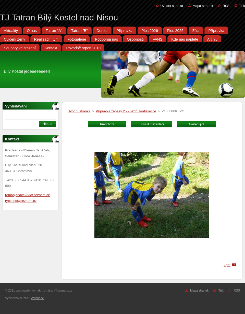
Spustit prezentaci (152, 124)
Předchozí (107, 124)
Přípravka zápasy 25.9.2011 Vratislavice (126, 111)
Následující (196, 124)
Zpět (227, 265)
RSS (226, 6)
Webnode (37, 298)
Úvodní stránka (171, 6)
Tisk (242, 6)
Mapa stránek (203, 6)
